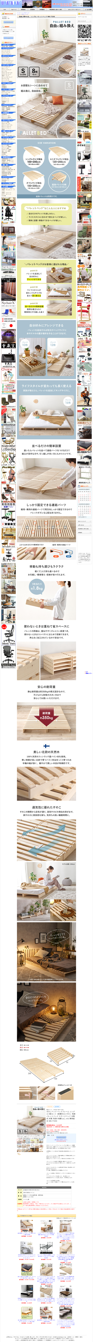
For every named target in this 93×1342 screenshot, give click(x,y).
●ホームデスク (5, 57)
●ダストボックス (6, 123)
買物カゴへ (89, 673)
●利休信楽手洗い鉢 (6, 168)
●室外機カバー (5, 180)
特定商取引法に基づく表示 (28, 1340)
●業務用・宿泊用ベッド (8, 160)
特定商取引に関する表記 (83, 528)
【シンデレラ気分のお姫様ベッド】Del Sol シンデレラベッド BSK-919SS (46, 1256)
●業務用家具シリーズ (7, 158)
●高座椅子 (4, 86)
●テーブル (4, 71)
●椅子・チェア (5, 75)
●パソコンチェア (6, 51)
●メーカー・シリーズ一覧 (8, 184)
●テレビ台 (4, 134)
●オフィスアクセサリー (8, 63)
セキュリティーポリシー (74, 9)
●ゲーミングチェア (6, 54)
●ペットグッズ (5, 80)
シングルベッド (25, 12)
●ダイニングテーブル (7, 125)
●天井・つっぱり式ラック (8, 135)
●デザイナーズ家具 (6, 149)
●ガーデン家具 (5, 178)
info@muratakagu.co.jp (59, 1337)
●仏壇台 (4, 154)
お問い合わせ (81, 525)
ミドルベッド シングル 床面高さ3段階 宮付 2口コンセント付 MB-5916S (46, 1235)
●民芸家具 (4, 152)
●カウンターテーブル (7, 72)
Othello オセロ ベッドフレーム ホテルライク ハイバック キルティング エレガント (26, 1256)
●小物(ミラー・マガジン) (8, 188)
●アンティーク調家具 (7, 81)
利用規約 (23, 9)
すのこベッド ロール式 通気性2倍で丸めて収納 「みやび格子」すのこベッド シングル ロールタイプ (65, 1278)
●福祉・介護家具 (6, 109)
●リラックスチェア (6, 69)
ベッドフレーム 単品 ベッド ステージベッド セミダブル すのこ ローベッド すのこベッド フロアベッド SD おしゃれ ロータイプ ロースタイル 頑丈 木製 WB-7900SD (66, 1301)
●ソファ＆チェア (6, 66)
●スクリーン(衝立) (6, 117)
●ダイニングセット (6, 127)
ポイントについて (82, 21)
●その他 (4, 181)
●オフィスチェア (6, 59)
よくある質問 (88, 9)
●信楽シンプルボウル (7, 171)
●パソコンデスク (6, 49)
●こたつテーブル (6, 92)
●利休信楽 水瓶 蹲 (6, 173)
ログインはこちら (82, 16)
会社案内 (32, 9)
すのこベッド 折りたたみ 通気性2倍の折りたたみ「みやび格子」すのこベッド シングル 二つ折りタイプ (46, 1300)
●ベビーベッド (5, 100)
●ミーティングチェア (7, 62)
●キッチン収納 (5, 122)
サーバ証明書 (87, 554)
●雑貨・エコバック (6, 192)
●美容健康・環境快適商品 (8, 106)
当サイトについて (82, 521)
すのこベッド (25, 14)
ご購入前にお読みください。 (61, 1139)
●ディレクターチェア (7, 77)
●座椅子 (4, 84)
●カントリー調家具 (6, 146)
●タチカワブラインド (7, 118)
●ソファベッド (5, 98)
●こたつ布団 (5, 94)
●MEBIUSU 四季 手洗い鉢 (8, 169)
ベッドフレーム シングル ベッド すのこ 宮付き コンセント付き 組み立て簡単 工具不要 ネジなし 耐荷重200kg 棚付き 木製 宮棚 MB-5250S (66, 1258)
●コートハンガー (6, 115)
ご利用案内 (42, 9)
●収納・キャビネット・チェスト (8, 190)
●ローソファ (5, 68)
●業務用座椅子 (5, 163)
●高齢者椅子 (5, 111)
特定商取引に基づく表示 (56, 9)
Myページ (13, 9)
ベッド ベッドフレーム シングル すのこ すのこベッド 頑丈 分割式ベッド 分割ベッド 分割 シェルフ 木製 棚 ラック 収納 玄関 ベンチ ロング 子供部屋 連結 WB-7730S (46, 1279)
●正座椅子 (4, 87)
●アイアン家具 (5, 145)
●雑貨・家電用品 (6, 108)
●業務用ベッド (5, 101)
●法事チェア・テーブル (8, 161)
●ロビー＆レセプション (8, 60)
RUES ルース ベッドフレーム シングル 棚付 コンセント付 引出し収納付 (27, 1300)
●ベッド (4, 97)
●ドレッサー (5, 155)
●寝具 (3, 103)
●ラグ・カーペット (6, 194)
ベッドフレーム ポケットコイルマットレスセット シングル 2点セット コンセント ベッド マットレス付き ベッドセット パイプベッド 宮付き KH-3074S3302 (66, 1323)
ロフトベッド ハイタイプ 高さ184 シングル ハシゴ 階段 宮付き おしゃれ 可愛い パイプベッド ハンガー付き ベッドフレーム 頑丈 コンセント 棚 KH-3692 (66, 1236)
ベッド (18, 12)
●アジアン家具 (5, 148)
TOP (5, 9)
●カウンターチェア (6, 74)
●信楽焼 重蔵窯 (6, 166)
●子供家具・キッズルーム (8, 139)
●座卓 (3, 129)
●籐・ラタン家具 (6, 151)
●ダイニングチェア (6, 126)
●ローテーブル (5, 78)
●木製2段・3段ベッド (7, 141)
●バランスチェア (6, 52)
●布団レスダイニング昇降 (8, 91)
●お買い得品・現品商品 (8, 46)
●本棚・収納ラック (6, 132)
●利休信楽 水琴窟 (6, 172)
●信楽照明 (4, 175)
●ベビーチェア (5, 140)
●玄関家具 (4, 114)
